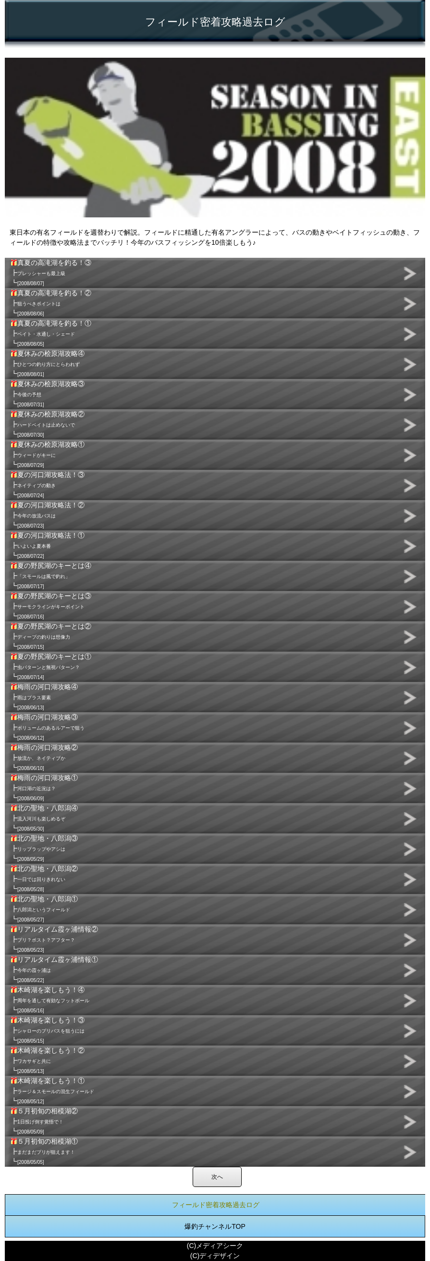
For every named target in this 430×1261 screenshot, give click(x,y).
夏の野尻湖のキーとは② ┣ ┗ (51, 636)
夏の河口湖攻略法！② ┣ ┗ (48, 515)
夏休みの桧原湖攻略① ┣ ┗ (48, 454)
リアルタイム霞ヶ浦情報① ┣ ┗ (54, 970)
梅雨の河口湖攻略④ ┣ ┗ (44, 697)
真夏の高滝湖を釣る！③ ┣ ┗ (51, 273)
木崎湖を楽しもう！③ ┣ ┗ (48, 1030)
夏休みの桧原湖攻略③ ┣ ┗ (48, 394)
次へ (217, 1176)
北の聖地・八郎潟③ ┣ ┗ (44, 848)
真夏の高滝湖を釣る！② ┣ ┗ (51, 303)
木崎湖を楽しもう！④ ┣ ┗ (50, 1000)
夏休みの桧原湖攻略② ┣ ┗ (48, 424)
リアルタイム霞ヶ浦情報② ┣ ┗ (54, 939)
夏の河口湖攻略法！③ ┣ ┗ (48, 485)
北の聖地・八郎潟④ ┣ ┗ (44, 818)
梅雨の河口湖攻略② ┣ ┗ (44, 757)
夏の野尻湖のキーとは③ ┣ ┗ (51, 606)
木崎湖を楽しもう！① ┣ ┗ (52, 1091)
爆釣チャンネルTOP (215, 1226)
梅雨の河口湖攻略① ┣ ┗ (44, 788)
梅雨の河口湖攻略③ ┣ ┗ (48, 727)
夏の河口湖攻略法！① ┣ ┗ (48, 545)
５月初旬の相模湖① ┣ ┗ (44, 1151)
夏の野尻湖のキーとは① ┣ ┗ (51, 667)
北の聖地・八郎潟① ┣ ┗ (44, 909)
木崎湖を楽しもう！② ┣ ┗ (48, 1060)
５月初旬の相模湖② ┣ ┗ (44, 1121)
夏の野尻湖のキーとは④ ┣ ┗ (51, 576)
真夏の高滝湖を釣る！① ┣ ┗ (51, 333)
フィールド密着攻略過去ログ (215, 1205)
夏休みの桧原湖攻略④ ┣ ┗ (48, 364)
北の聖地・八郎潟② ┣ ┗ (44, 879)
